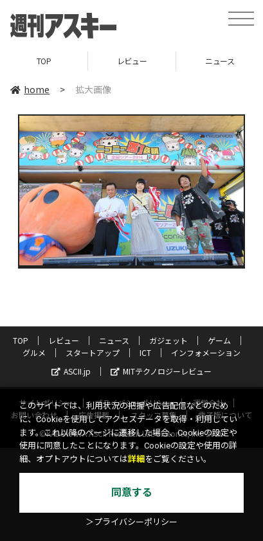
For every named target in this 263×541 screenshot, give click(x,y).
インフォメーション (205, 352)
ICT (145, 352)
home (30, 89)
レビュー (132, 60)
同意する (131, 492)
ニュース (114, 340)
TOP (44, 60)
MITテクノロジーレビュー (161, 371)
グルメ (34, 352)
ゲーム (219, 340)
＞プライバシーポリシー (131, 522)
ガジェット (168, 340)
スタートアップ (93, 352)
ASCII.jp (71, 371)
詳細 (136, 459)
